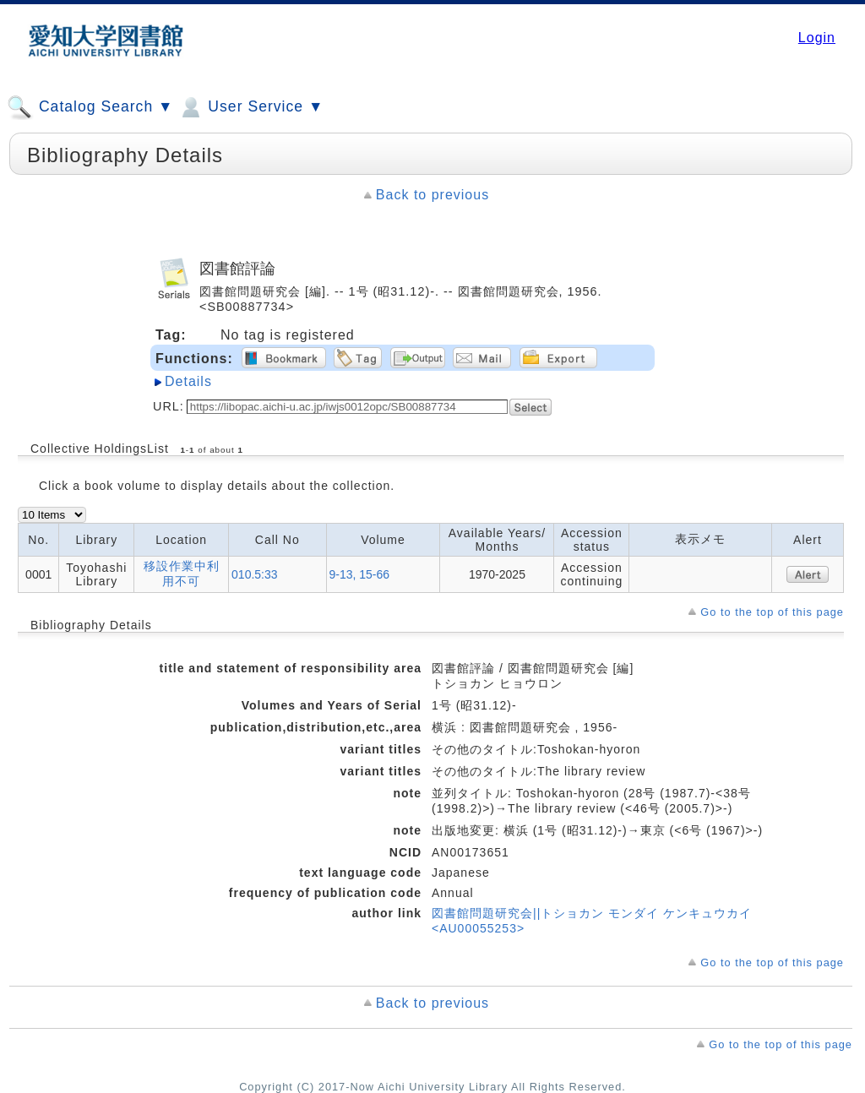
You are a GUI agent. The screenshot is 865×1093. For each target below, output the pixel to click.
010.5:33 (254, 574)
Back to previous (432, 195)
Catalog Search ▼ (90, 107)
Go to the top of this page (772, 612)
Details (188, 381)
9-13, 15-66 (359, 574)
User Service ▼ (250, 107)
